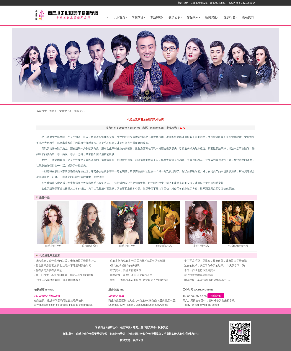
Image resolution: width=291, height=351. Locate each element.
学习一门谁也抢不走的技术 (199, 270)
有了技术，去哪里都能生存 (125, 270)
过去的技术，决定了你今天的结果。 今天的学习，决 (214, 265)
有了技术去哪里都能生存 (198, 275)
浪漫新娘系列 (90, 245)
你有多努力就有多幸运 (48, 270)
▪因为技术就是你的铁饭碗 (124, 265)
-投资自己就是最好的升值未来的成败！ (58, 279)
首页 (52, 111)
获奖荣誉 (150, 327)
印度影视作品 (164, 245)
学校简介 (138, 17)
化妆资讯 (79, 111)
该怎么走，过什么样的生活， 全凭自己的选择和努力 (65, 260)
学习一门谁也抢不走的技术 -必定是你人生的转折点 (139, 279)
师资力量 (138, 327)
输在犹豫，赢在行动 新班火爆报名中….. (132, 275)
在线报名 (229, 17)
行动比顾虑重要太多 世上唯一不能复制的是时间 (63, 265)
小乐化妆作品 (201, 245)
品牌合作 (112, 327)
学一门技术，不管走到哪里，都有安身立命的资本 (64, 275)
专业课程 (156, 17)
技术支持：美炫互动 (131, 340)
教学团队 (174, 17)
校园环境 (125, 327)
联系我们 (248, 17)
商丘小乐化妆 (53, 245)
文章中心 (64, 111)
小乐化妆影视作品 (238, 245)
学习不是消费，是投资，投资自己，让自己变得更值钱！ (216, 260)
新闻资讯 (211, 17)
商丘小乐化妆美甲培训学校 (91, 333)
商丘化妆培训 (117, 333)
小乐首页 (119, 17)
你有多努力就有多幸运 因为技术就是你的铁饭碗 (137, 260)
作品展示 (193, 17)
